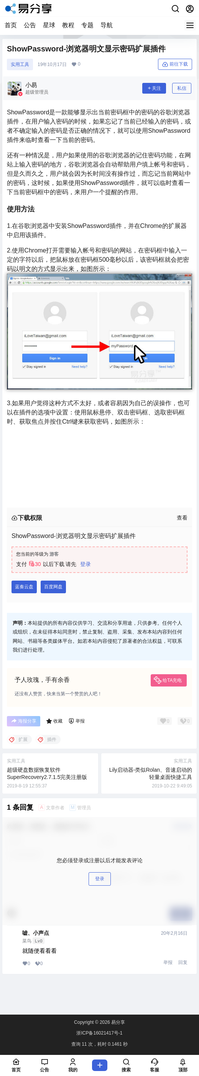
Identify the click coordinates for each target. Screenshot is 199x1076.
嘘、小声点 (35, 933)
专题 (87, 25)
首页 (11, 25)
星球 (49, 25)
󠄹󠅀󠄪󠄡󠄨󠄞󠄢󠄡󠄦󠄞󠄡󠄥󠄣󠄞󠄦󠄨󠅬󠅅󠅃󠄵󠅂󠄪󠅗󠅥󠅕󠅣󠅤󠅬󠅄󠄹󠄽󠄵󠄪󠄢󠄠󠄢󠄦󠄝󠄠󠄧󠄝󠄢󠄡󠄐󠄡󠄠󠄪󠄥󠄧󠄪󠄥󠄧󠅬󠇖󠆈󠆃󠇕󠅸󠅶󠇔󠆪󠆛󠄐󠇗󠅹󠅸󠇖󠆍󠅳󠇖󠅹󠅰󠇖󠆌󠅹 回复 (182, 962)
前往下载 (175, 64)
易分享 (117, 1022)
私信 (181, 88)
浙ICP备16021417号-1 (99, 1033)
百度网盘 (53, 586)
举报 (168, 962)
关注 (154, 88)
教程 (68, 25)
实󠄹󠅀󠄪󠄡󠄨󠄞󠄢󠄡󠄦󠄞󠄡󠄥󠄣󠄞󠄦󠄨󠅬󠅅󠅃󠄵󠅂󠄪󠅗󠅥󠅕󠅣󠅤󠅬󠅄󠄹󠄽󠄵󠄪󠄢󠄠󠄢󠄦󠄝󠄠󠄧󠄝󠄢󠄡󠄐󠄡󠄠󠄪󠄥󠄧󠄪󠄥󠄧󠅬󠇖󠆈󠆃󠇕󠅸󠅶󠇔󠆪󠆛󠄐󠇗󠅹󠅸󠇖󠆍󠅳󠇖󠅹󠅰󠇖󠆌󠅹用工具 (20, 64)
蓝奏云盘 (24, 586)
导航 (106, 25)
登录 (85, 564)
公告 (30, 25)
